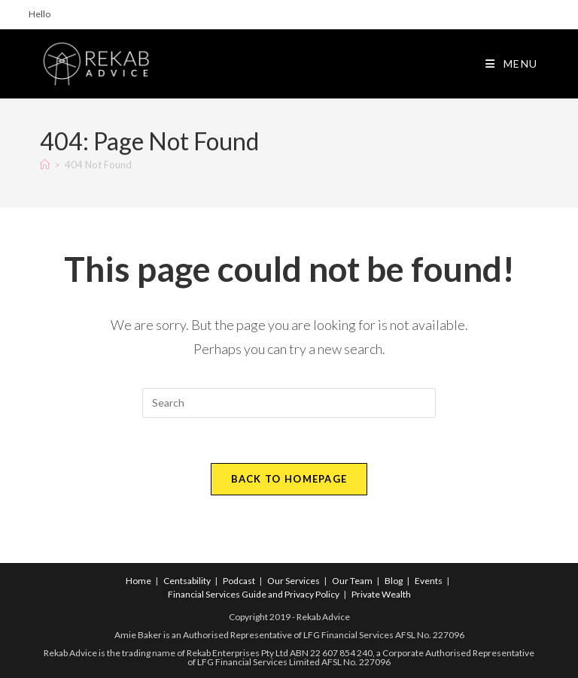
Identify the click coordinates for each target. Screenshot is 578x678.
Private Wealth (381, 594)
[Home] (45, 165)
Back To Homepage (289, 479)
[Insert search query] (289, 403)
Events (429, 580)
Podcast (239, 580)
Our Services (293, 580)
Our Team (352, 580)
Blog (394, 580)
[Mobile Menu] (511, 63)
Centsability (187, 580)
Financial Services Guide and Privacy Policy (253, 594)
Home (138, 580)
